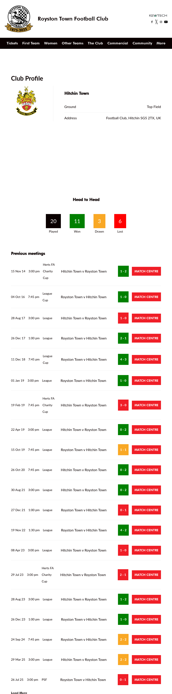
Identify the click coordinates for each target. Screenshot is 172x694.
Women (50, 43)
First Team (31, 43)
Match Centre (146, 271)
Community (142, 43)
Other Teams (72, 43)
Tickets (12, 43)
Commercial (117, 43)
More (161, 43)
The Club (95, 43)
